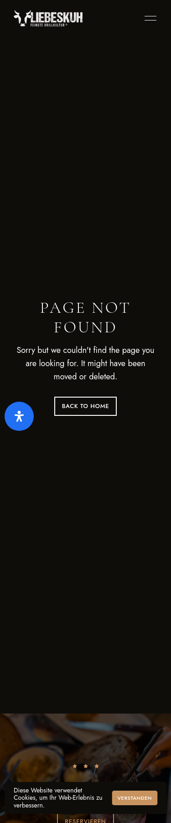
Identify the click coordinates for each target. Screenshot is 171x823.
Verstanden (134, 798)
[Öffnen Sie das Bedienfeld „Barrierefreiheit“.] (19, 416)
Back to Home (85, 406)
